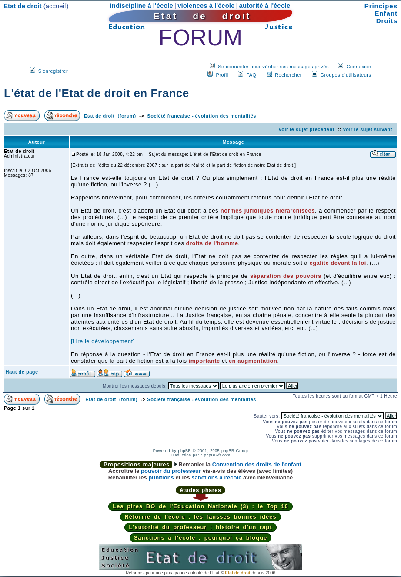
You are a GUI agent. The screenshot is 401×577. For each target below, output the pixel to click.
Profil (222, 75)
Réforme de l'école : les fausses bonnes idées (200, 516)
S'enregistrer (53, 71)
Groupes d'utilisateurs (345, 75)
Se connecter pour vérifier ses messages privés (273, 66)
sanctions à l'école (216, 477)
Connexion (358, 66)
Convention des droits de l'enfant (256, 464)
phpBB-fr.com (217, 455)
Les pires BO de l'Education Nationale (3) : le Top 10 (200, 506)
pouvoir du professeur (171, 471)
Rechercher (288, 75)
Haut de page (22, 372)
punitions (161, 477)
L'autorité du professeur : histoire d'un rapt (200, 527)
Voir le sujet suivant (367, 129)
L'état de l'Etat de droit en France (96, 93)
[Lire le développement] (103, 341)
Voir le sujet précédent (306, 129)
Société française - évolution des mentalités (201, 115)
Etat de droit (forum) (110, 115)
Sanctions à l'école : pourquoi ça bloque (200, 537)
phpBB (184, 451)
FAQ (251, 75)
